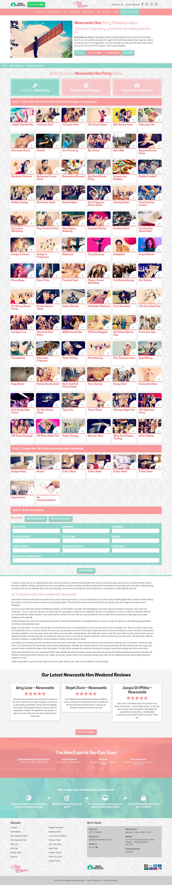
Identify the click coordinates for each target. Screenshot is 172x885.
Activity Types (16, 852)
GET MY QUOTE (86, 570)
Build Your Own (129, 12)
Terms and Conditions (58, 836)
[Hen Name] (135, 531)
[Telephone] (86, 540)
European (74, 12)
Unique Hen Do (55, 852)
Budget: (116, 536)
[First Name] (36, 531)
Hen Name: (118, 527)
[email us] (156, 4)
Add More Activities (36, 518)
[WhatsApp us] (36, 4)
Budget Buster (55, 832)
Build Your (94, 52)
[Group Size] (135, 550)
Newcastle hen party (35, 65)
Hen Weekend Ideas (19, 836)
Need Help (53, 848)
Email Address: (21, 536)
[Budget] (135, 540)
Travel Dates (20, 546)
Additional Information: (27, 556)
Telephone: (69, 536)
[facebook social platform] (142, 4)
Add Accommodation (60, 518)
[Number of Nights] (86, 550)
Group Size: (118, 546)
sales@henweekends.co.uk (100, 840)
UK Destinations (16, 65)
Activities (39, 12)
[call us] (132, 4)
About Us (14, 844)
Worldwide (88, 12)
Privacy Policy (54, 840)
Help (116, 12)
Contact (13, 827)
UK (65, 12)
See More (86, 731)
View (112, 52)
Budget (107, 12)
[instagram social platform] (147, 4)
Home (4, 65)
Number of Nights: (73, 546)
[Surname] (86, 531)
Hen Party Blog (55, 844)
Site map (14, 848)
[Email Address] (36, 540)
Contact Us (117, 4)
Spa (98, 12)
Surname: (67, 527)
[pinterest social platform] (96, 847)
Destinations (54, 12)
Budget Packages (56, 827)
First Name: (19, 527)
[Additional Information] (86, 560)
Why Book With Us (18, 840)
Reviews (80, 52)
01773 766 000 (95, 832)
